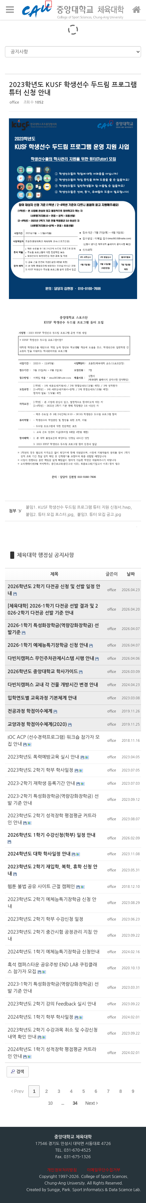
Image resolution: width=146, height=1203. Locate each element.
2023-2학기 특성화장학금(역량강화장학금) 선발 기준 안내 (53, 799)
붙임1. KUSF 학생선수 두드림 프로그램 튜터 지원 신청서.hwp (78, 507)
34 (75, 1103)
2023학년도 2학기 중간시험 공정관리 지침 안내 (53, 935)
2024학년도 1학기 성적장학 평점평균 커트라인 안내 (52, 1053)
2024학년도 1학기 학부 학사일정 (41, 1017)
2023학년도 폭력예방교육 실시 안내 (44, 757)
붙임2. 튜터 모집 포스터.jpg (49, 515)
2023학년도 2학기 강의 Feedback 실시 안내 (52, 1004)
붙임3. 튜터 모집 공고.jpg (99, 515)
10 (50, 1103)
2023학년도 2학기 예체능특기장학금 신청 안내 (52, 903)
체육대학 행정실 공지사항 (45, 555)
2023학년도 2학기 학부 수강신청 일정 (45, 919)
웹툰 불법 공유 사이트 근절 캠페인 (42, 886)
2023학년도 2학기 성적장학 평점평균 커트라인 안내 (52, 819)
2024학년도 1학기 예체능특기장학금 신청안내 (53, 951)
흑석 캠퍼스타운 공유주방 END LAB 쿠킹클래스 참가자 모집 (52, 968)
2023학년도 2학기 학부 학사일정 (41, 770)
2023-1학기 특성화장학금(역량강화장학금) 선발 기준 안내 (53, 987)
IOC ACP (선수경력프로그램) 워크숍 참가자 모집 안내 (54, 740)
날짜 (131, 574)
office (14, 102)
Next (91, 1103)
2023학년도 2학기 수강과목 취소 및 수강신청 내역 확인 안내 (53, 1033)
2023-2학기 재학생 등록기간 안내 (42, 783)
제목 (54, 574)
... (62, 1103)
